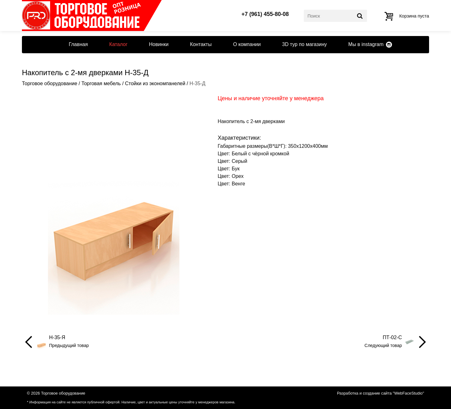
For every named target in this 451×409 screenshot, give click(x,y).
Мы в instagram (365, 44)
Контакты (201, 44)
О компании (247, 44)
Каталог (118, 44)
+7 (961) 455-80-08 (265, 14)
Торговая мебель (101, 83)
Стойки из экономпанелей (155, 83)
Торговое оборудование (49, 83)
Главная (78, 44)
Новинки (158, 44)
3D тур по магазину (304, 44)
